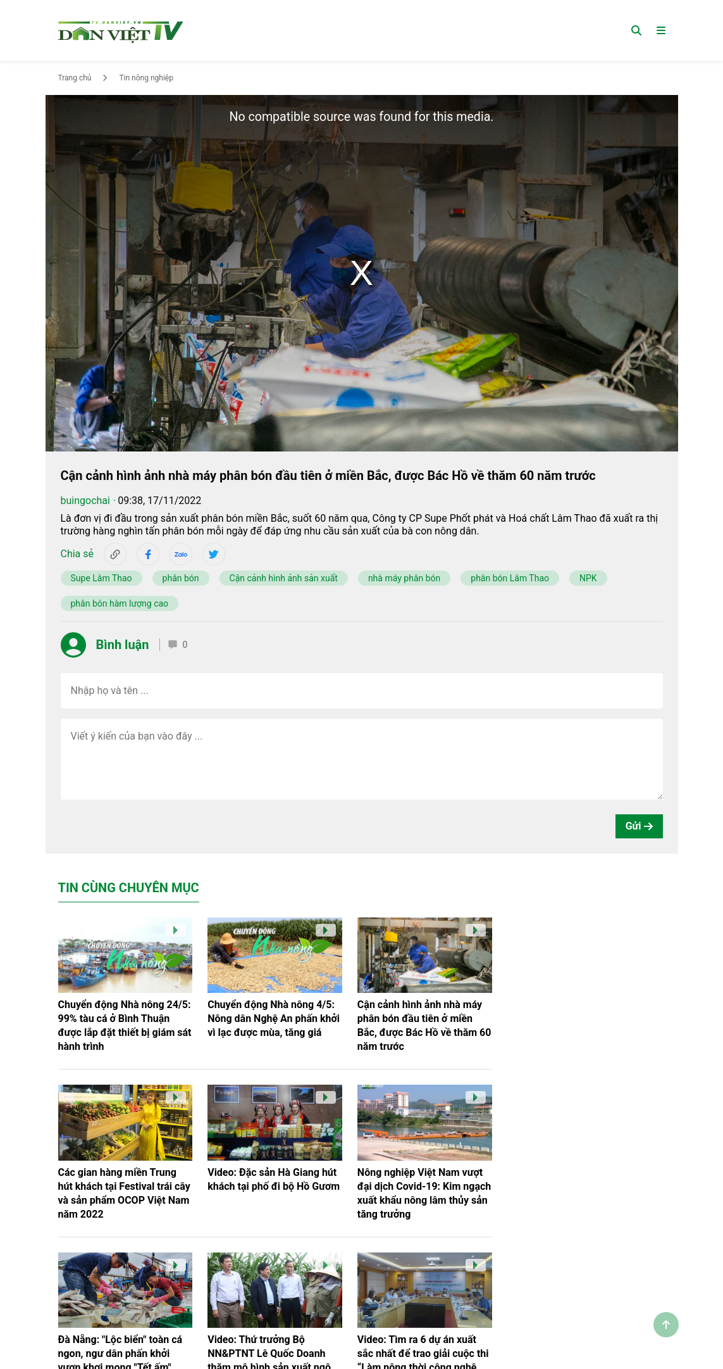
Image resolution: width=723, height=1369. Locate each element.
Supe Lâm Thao (101, 578)
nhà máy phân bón (404, 578)
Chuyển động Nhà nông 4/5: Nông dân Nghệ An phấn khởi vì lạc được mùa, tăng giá (273, 1018)
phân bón (181, 578)
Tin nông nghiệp (146, 77)
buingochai (85, 501)
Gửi (639, 826)
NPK (588, 578)
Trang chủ (75, 77)
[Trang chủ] (120, 30)
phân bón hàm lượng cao (120, 603)
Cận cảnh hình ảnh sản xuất (284, 578)
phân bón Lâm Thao (510, 578)
